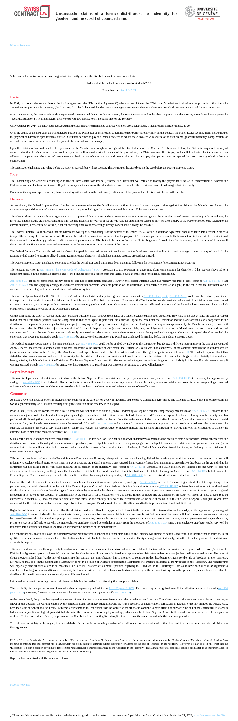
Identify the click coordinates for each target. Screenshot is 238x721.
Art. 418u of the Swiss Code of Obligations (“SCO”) (71, 269)
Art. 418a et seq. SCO (156, 296)
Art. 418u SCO (19, 280)
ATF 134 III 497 (212, 280)
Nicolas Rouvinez (20, 45)
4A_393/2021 (128, 90)
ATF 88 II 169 (105, 423)
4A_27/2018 (137, 466)
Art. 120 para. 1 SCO (121, 588)
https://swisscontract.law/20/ (209, 715)
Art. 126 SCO (122, 592)
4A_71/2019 (199, 471)
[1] (187, 352)
